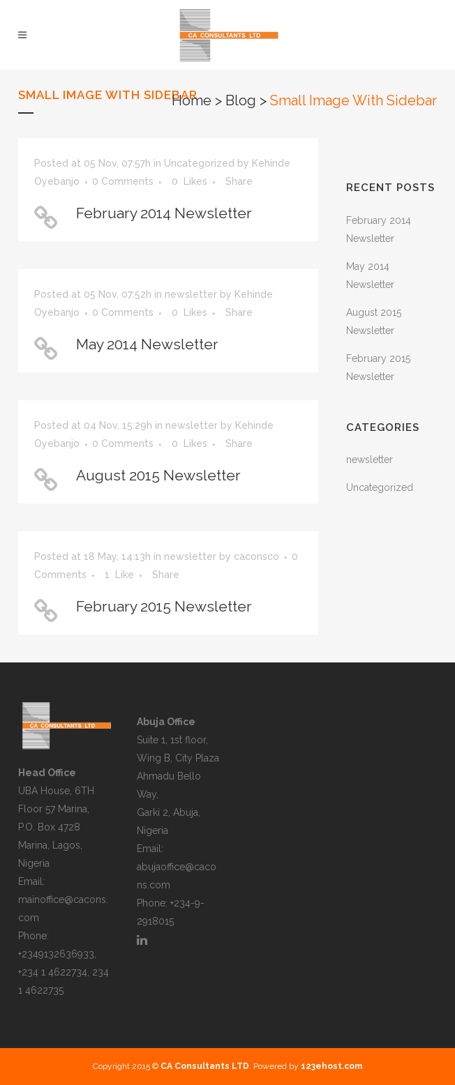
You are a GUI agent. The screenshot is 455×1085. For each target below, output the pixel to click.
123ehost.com (331, 1066)
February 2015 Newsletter (164, 606)
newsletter (191, 294)
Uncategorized (199, 163)
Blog (240, 100)
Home (191, 100)
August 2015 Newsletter (158, 475)
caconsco (256, 556)
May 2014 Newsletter (147, 344)
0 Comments (123, 181)
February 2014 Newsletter (164, 213)
